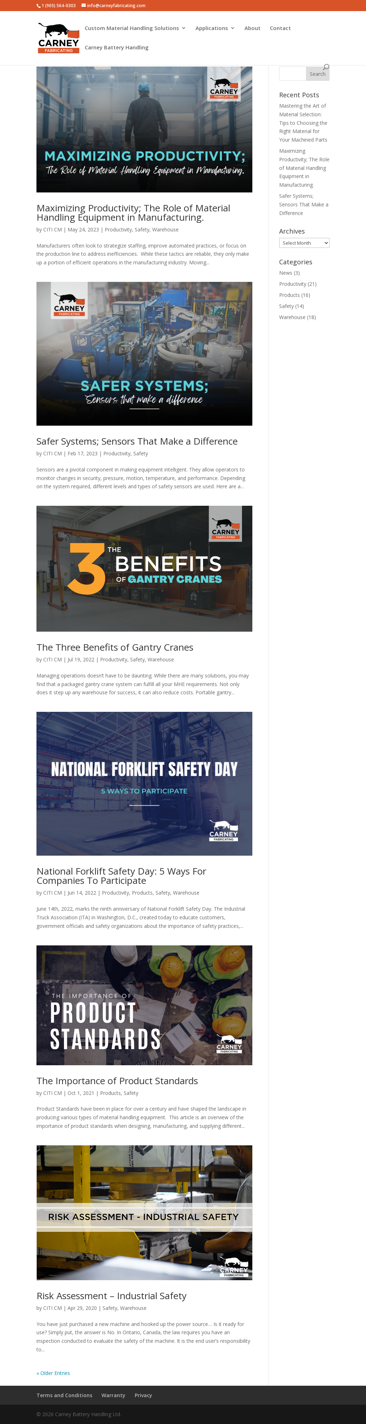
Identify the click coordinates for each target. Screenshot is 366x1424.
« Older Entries (53, 1373)
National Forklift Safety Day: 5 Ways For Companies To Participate (121, 876)
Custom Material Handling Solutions (132, 28)
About (252, 28)
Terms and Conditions (64, 1395)
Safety (142, 229)
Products (142, 892)
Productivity (118, 229)
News (285, 272)
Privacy (143, 1395)
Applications (212, 28)
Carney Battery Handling (117, 48)
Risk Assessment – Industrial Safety (111, 1295)
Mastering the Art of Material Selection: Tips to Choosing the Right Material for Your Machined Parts (303, 122)
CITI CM (52, 229)
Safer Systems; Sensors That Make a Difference (137, 441)
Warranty (113, 1395)
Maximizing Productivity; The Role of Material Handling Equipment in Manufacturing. (133, 212)
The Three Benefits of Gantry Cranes (114, 647)
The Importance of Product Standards (117, 1080)
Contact (280, 28)
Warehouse (165, 229)
